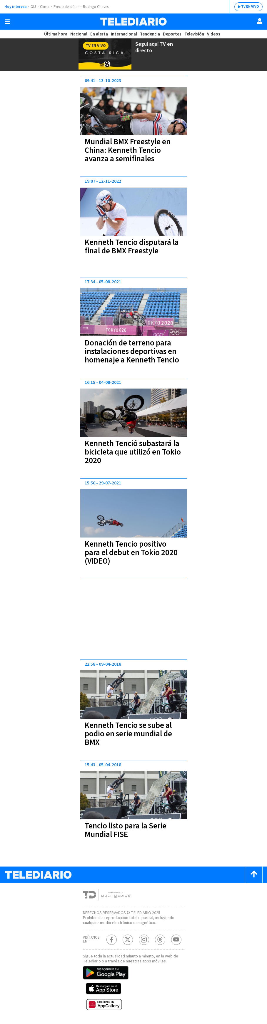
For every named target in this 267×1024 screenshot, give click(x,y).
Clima (44, 6)
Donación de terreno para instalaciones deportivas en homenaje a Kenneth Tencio (132, 351)
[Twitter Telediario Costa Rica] (128, 940)
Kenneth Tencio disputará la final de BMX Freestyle (132, 247)
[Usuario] (260, 21)
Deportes (172, 34)
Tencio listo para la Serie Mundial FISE (125, 830)
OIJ (33, 6)
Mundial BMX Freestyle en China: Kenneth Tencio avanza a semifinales (128, 150)
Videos (213, 34)
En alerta (99, 34)
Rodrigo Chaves (96, 6)
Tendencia (150, 34)
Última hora (55, 34)
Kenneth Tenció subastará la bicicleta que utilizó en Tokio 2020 (133, 452)
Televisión (194, 34)
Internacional (124, 34)
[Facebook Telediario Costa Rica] (111, 940)
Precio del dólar (66, 6)
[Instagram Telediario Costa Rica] (144, 940)
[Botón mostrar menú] (7, 22)
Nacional (78, 34)
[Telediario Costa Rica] (133, 21)
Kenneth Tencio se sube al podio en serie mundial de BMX (128, 734)
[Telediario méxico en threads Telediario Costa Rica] (160, 940)
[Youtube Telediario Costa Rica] (176, 940)
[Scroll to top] (254, 875)
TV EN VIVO (250, 6)
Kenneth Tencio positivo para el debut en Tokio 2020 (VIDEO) (131, 552)
